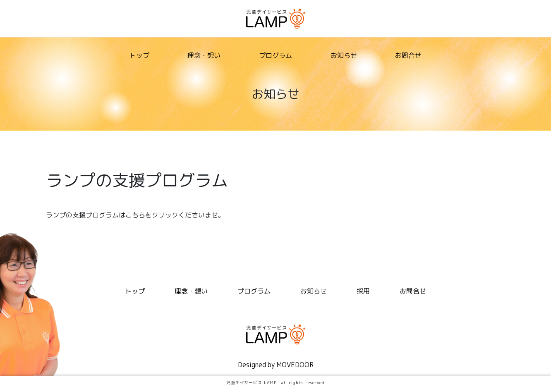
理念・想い (203, 55)
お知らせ (344, 55)
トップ (139, 55)
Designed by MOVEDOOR (276, 364)
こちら (135, 215)
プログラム (275, 55)
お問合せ (408, 55)
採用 (363, 291)
